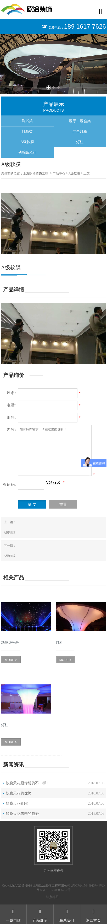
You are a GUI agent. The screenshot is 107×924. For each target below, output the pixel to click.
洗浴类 (27, 121)
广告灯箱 (79, 131)
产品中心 (59, 173)
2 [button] (53, 87)
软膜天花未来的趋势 (22, 814)
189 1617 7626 (85, 26)
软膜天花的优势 (18, 793)
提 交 (32, 504)
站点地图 (52, 897)
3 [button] (58, 87)
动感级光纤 (27, 152)
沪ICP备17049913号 (84, 885)
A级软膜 (27, 142)
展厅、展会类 (80, 121)
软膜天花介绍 (17, 803)
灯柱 (79, 142)
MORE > (11, 660)
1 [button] (48, 87)
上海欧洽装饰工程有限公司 (35, 174)
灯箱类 (27, 131)
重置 (63, 504)
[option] (53, 64)
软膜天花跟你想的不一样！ (28, 783)
